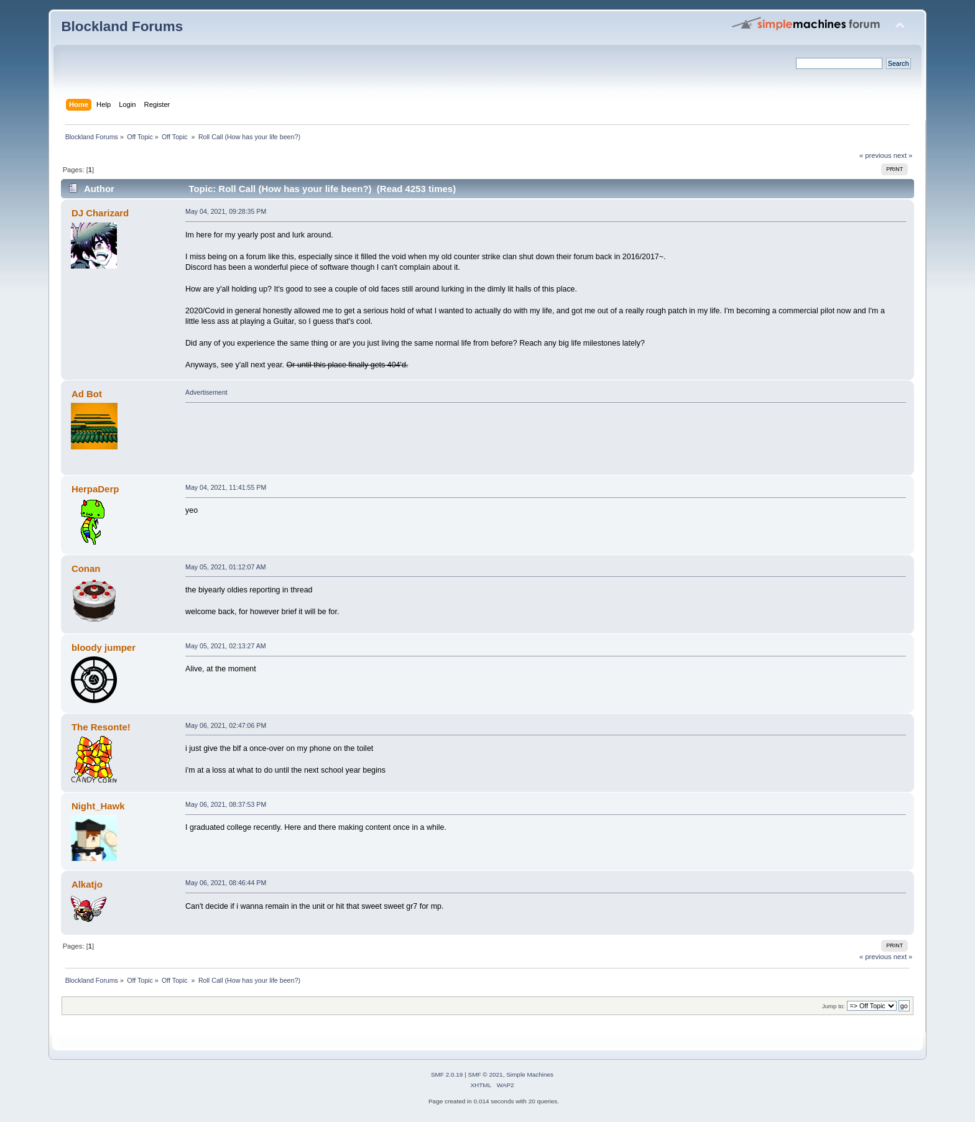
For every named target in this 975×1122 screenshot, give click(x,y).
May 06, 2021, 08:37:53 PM (225, 804)
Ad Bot (87, 394)
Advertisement (206, 392)
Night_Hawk (98, 806)
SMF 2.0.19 (447, 1074)
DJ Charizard (100, 213)
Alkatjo (87, 884)
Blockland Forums (122, 26)
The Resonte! (101, 727)
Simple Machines (529, 1074)
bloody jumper (104, 647)
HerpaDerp (95, 489)
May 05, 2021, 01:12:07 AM (225, 567)
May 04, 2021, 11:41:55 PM (225, 487)
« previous (875, 155)
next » (903, 155)
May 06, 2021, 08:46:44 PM (225, 882)
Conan (86, 568)
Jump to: (833, 1006)
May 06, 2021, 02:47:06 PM (225, 725)
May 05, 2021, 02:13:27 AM (225, 646)
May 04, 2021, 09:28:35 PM (225, 211)
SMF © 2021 (485, 1074)
